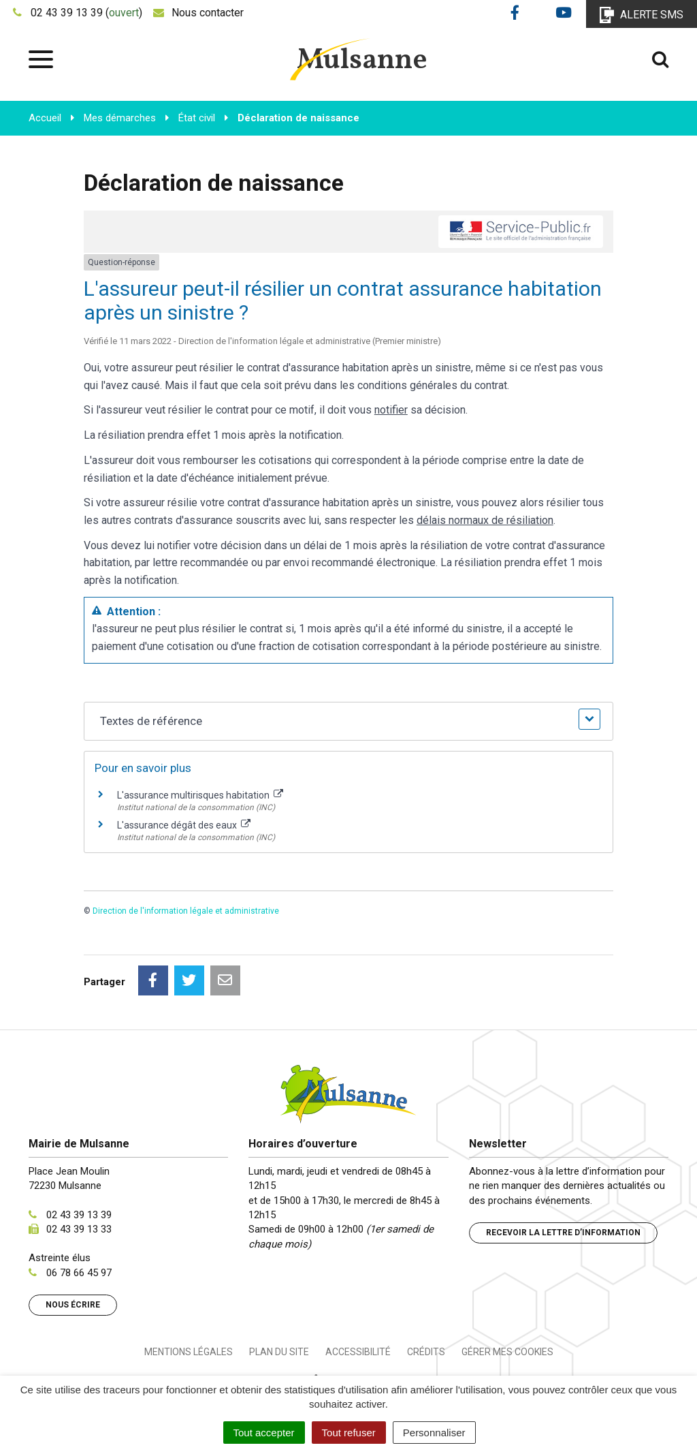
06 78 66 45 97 (79, 1273)
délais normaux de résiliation (485, 520)
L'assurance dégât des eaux (183, 825)
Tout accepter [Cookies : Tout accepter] (264, 1432)
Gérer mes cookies (507, 1351)
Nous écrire (73, 1305)
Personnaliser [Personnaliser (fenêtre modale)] (434, 1432)
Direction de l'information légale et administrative (186, 911)
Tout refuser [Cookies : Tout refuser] (349, 1432)
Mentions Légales (188, 1351)
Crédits (426, 1351)
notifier (391, 409)
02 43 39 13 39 (79, 1215)
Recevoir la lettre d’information (563, 1232)
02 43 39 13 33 (79, 1229)
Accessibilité (358, 1351)
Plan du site (279, 1351)
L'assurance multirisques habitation (200, 795)
